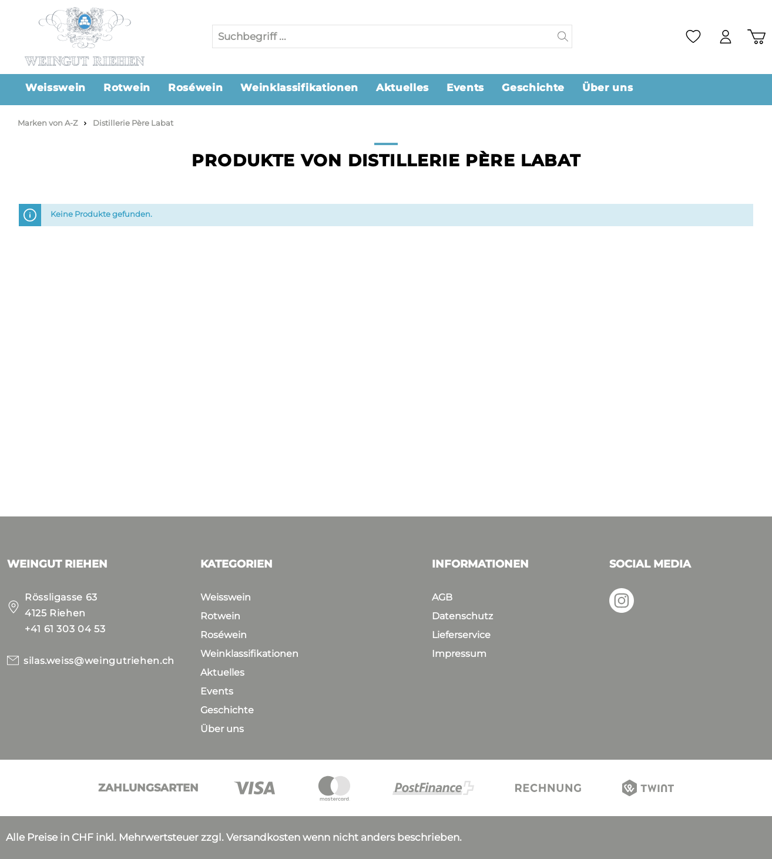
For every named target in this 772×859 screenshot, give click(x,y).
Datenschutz (462, 616)
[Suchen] (563, 36)
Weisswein (225, 597)
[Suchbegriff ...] (383, 36)
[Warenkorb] (756, 36)
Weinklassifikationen (249, 653)
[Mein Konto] (725, 36)
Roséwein (223, 634)
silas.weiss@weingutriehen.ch (99, 660)
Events (216, 691)
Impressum (459, 653)
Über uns (222, 728)
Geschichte (227, 710)
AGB (442, 597)
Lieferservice (461, 634)
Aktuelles (222, 672)
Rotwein (220, 616)
